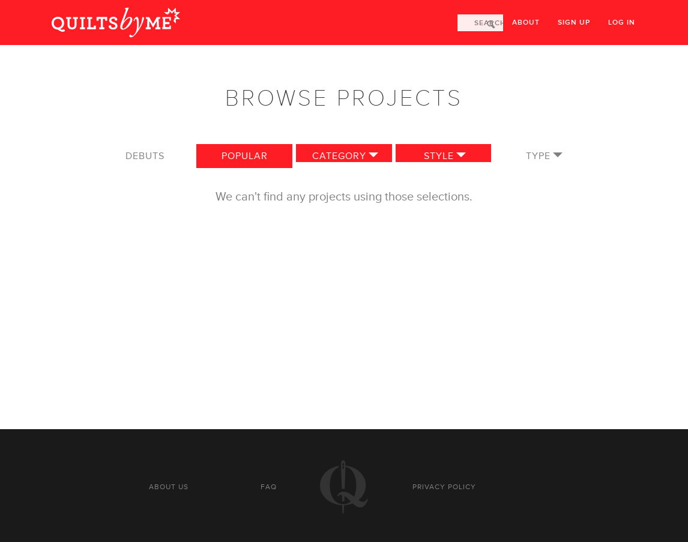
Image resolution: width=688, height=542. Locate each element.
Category (339, 156)
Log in (621, 22)
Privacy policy (444, 487)
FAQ (269, 487)
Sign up (574, 22)
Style (439, 156)
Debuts (144, 156)
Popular (245, 156)
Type (538, 156)
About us (169, 487)
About (526, 22)
